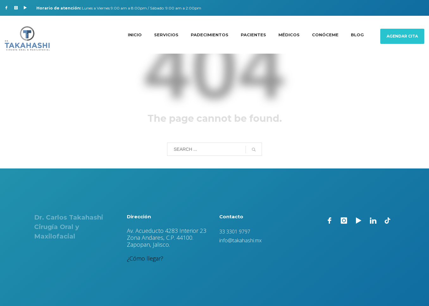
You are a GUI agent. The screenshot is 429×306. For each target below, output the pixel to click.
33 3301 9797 (234, 231)
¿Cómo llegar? (145, 258)
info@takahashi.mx (240, 240)
